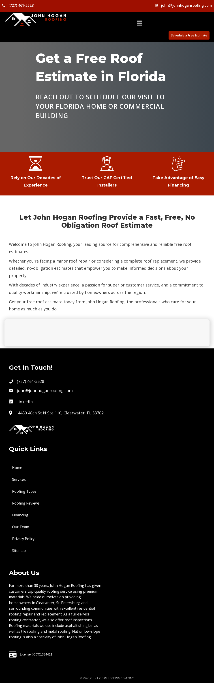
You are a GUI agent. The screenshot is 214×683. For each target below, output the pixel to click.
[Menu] (139, 23)
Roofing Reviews (26, 503)
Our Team (20, 526)
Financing (20, 515)
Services (19, 479)
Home (17, 467)
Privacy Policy (23, 538)
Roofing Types (24, 491)
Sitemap (19, 550)
